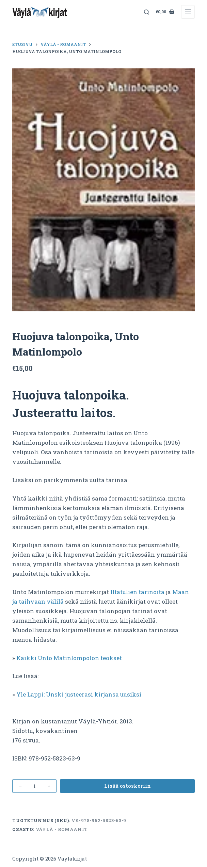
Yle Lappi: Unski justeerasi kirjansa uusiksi (78, 694)
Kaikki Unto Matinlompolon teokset (69, 658)
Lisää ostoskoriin (127, 785)
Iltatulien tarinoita (137, 592)
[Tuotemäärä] (34, 786)
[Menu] (188, 12)
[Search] (146, 12)
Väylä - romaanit (62, 829)
